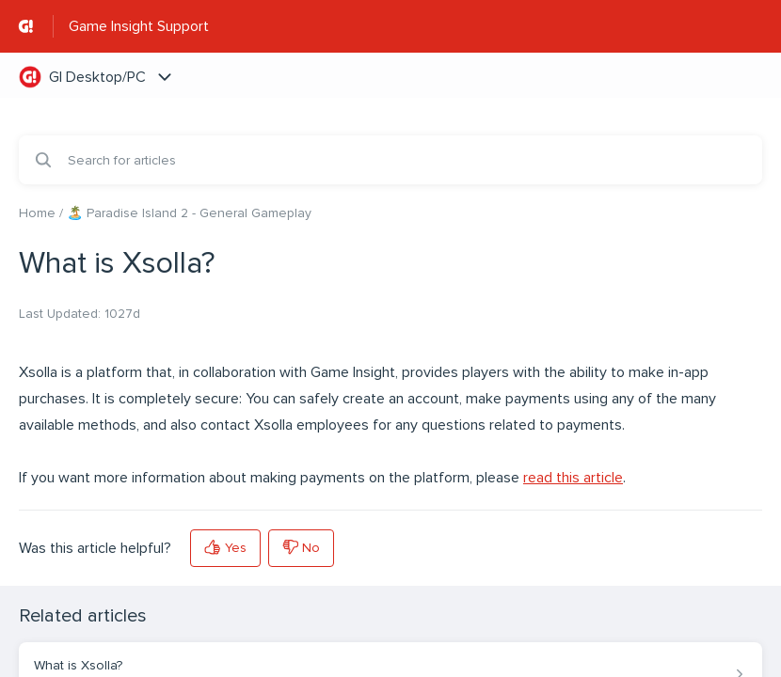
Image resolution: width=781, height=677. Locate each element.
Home (37, 213)
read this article (573, 477)
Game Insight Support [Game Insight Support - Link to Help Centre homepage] (139, 26)
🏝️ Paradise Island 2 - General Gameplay (189, 213)
